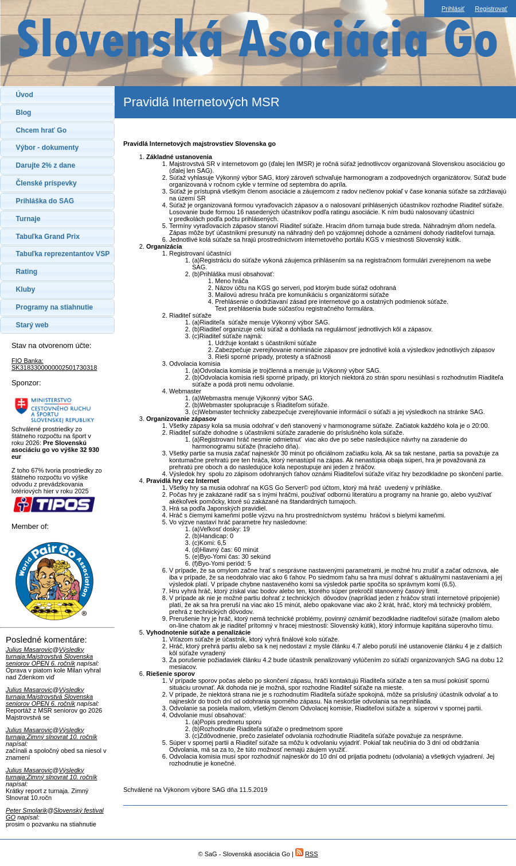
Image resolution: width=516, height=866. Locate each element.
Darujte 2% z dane (46, 165)
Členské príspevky (46, 183)
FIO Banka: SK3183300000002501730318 (54, 364)
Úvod (24, 95)
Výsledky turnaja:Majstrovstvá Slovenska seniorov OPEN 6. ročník (49, 656)
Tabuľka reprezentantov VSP (63, 254)
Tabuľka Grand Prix (48, 237)
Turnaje (28, 219)
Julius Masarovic (29, 649)
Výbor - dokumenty (47, 148)
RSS (311, 853)
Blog (24, 113)
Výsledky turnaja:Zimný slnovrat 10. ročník (51, 733)
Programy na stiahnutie (54, 307)
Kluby (26, 289)
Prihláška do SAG (45, 201)
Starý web (32, 325)
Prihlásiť (452, 8)
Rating (27, 272)
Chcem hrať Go (41, 130)
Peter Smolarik (26, 810)
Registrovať (491, 8)
